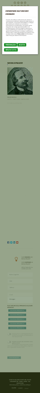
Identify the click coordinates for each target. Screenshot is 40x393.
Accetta (22, 45)
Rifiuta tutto (11, 50)
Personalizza (11, 45)
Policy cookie (20, 34)
